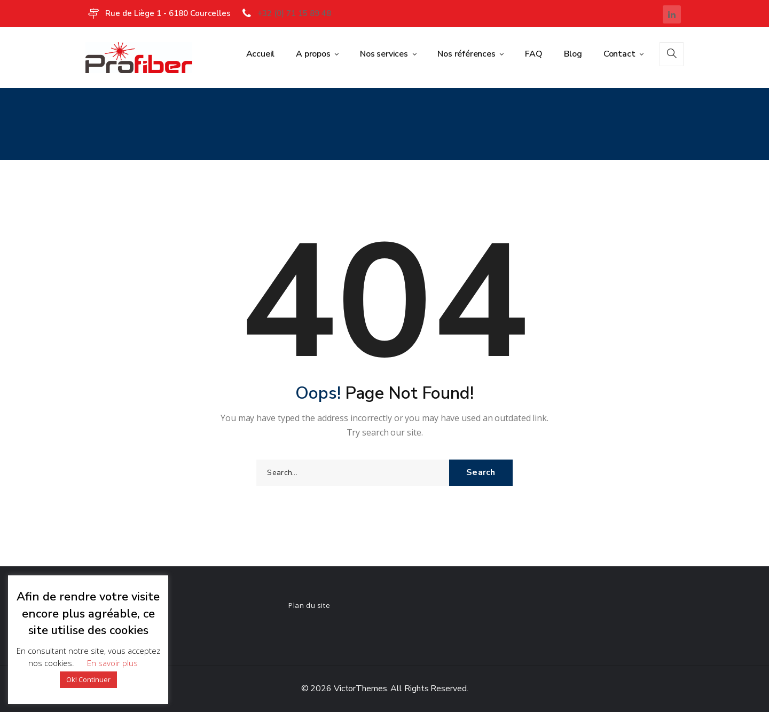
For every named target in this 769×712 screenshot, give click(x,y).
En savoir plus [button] (112, 663)
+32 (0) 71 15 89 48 (294, 13)
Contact (620, 54)
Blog (573, 54)
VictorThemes (359, 688)
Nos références (467, 54)
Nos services (385, 54)
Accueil (260, 54)
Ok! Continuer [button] (88, 679)
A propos (314, 54)
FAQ (533, 54)
